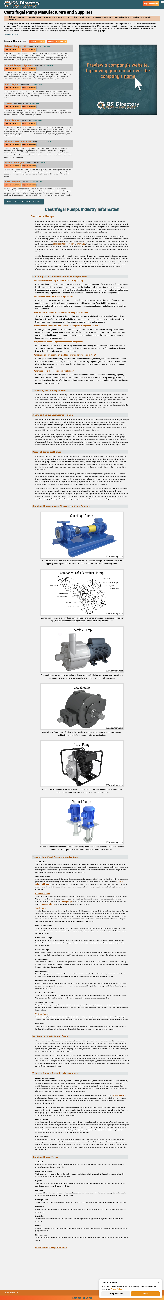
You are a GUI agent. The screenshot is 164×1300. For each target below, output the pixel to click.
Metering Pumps (85, 17)
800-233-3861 (37, 120)
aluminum (81, 244)
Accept (145, 1294)
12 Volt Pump (47, 17)
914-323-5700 (34, 103)
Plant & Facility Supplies (34, 17)
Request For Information (57, 41)
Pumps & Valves (72, 17)
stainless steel (59, 244)
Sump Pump (107, 17)
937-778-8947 (49, 65)
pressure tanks (48, 904)
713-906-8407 (37, 182)
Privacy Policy (116, 1289)
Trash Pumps (40, 908)
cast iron (70, 244)
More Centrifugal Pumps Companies (23, 202)
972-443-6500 (46, 141)
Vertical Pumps (96, 17)
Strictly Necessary (116, 1294)
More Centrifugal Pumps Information (51, 1247)
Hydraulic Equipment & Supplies (141, 17)
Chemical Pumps (59, 17)
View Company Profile (12, 49)
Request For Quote (37, 41)
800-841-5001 (45, 46)
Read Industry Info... (11, 34)
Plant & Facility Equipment (121, 17)
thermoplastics (119, 1095)
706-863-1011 (38, 84)
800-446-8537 (45, 163)
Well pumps (67, 901)
